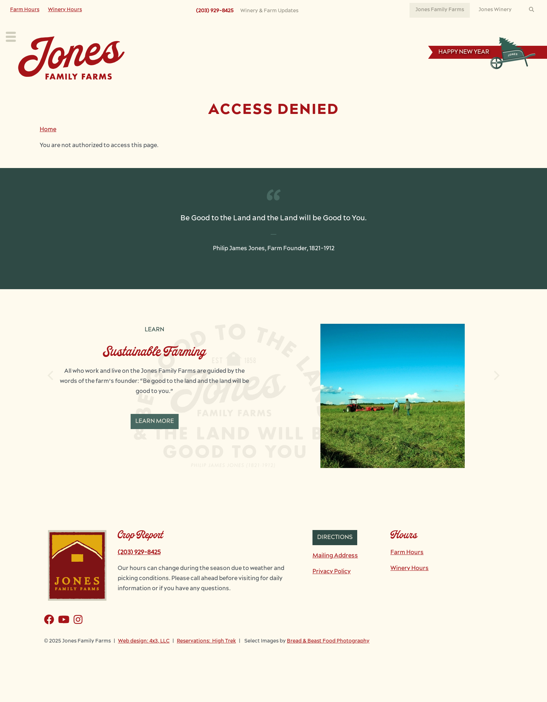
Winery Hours (65, 10)
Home (48, 146)
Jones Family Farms (439, 10)
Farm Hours (24, 10)
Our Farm (256, 92)
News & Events (386, 92)
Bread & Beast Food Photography (328, 657)
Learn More (154, 437)
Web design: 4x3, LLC (144, 657)
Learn (299, 92)
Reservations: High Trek (206, 657)
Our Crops (206, 92)
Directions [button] (335, 553)
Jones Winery (495, 10)
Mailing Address (335, 572)
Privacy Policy (331, 588)
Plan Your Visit (151, 92)
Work (336, 92)
